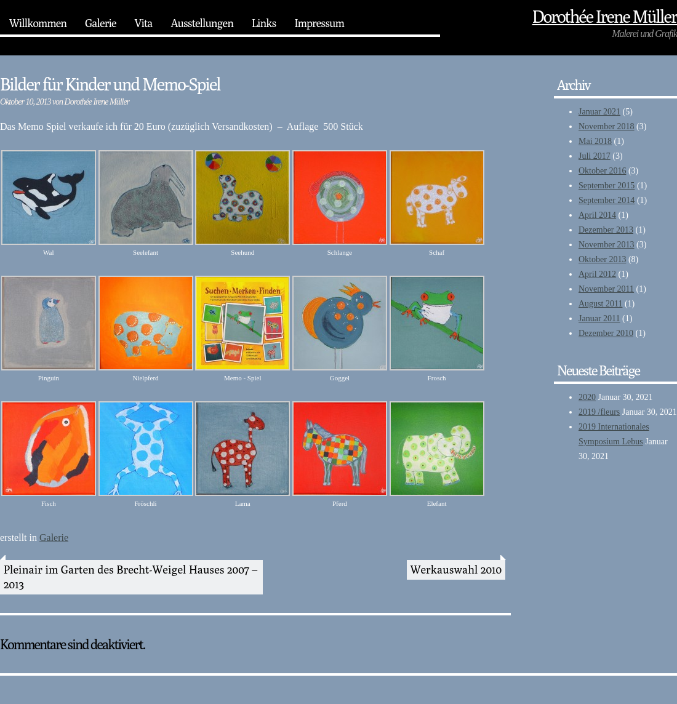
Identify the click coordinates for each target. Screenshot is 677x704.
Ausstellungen (201, 23)
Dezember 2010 (606, 333)
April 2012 (597, 274)
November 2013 (607, 244)
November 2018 (607, 126)
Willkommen (37, 23)
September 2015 (607, 185)
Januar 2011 (599, 318)
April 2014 (597, 215)
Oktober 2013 (602, 259)
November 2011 (606, 289)
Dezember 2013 (606, 229)
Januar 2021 (599, 111)
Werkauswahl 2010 (456, 569)
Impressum (319, 23)
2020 (587, 397)
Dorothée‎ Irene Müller (604, 16)
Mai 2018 (595, 141)
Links (264, 23)
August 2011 (600, 303)
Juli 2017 (595, 156)
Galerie (100, 23)
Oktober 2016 (602, 170)
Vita (144, 23)
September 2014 (607, 200)
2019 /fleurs (599, 412)
